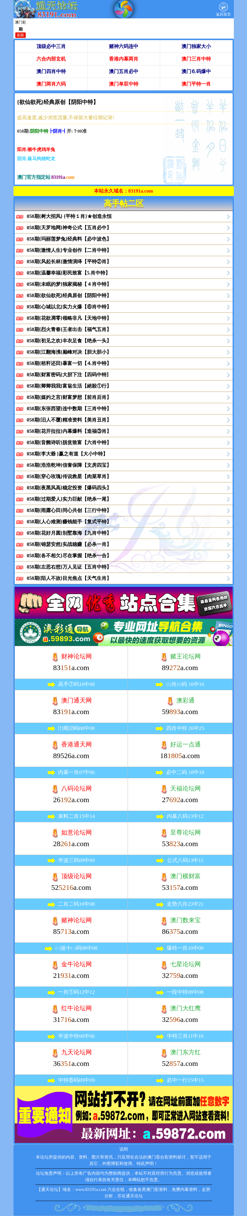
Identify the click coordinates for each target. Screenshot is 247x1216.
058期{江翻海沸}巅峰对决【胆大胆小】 (69, 352)
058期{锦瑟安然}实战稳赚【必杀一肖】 (69, 544)
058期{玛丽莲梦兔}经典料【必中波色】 (69, 238)
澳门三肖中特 (196, 58)
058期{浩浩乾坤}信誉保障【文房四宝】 (69, 465)
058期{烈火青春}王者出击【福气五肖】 (69, 329)
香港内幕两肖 (123, 58)
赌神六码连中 (123, 46)
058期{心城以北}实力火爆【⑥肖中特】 (69, 306)
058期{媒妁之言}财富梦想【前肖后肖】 (69, 397)
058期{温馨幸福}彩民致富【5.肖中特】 (68, 272)
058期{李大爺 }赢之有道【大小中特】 (67, 453)
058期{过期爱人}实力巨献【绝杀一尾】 (69, 499)
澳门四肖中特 (51, 71)
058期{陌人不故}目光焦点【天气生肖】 (69, 578)
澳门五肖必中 (123, 71)
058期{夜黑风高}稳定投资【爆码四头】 (69, 487)
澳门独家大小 (196, 46)
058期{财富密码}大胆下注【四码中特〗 (69, 374)
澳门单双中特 (123, 84)
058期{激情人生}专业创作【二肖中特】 (69, 250)
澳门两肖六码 (51, 84)
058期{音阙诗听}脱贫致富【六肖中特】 (69, 442)
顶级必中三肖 (51, 46)
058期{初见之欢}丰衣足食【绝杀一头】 (69, 340)
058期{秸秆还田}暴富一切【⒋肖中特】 (69, 363)
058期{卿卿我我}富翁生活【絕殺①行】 (69, 386)
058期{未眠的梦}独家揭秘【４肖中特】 (69, 284)
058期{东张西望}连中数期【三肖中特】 (69, 408)
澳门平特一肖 (196, 84)
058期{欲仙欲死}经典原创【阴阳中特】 (69, 295)
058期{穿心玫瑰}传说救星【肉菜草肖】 (69, 476)
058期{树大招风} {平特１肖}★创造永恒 (69, 216)
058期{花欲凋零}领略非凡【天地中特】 (69, 318)
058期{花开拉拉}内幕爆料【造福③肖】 (69, 431)
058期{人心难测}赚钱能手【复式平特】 (69, 521)
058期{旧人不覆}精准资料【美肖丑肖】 (69, 419)
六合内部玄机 (51, 58)
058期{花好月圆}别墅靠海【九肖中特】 (69, 533)
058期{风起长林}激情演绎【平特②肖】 (69, 261)
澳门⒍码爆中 (196, 71)
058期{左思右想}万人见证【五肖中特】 (69, 566)
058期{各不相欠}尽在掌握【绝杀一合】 (69, 555)
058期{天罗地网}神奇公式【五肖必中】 (69, 227)
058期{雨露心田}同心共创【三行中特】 (69, 510)
